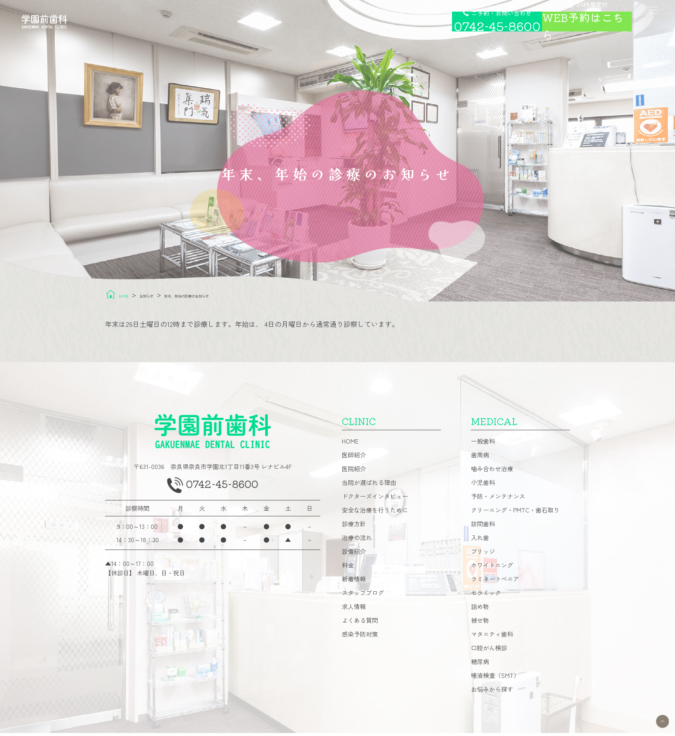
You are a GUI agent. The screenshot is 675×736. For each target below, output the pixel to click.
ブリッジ (483, 554)
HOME (350, 444)
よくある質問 (360, 623)
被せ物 (480, 623)
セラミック (486, 596)
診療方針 (354, 527)
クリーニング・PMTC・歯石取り (515, 513)
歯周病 (480, 458)
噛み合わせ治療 (492, 472)
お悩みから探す (492, 692)
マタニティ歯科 (492, 637)
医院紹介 (354, 472)
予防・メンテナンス (498, 499)
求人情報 (354, 609)
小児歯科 (483, 485)
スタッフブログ (363, 596)
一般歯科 (483, 444)
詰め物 (480, 609)
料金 (348, 568)
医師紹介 (354, 458)
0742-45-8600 (223, 489)
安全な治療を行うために (375, 513)
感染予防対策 (360, 637)
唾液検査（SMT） (495, 678)
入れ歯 (480, 540)
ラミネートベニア (495, 582)
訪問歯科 (483, 527)
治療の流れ (357, 540)
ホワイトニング (492, 568)
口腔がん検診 (489, 651)
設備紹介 (354, 554)
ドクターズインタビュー (375, 499)
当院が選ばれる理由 (369, 485)
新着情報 (354, 582)
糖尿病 (480, 664)
